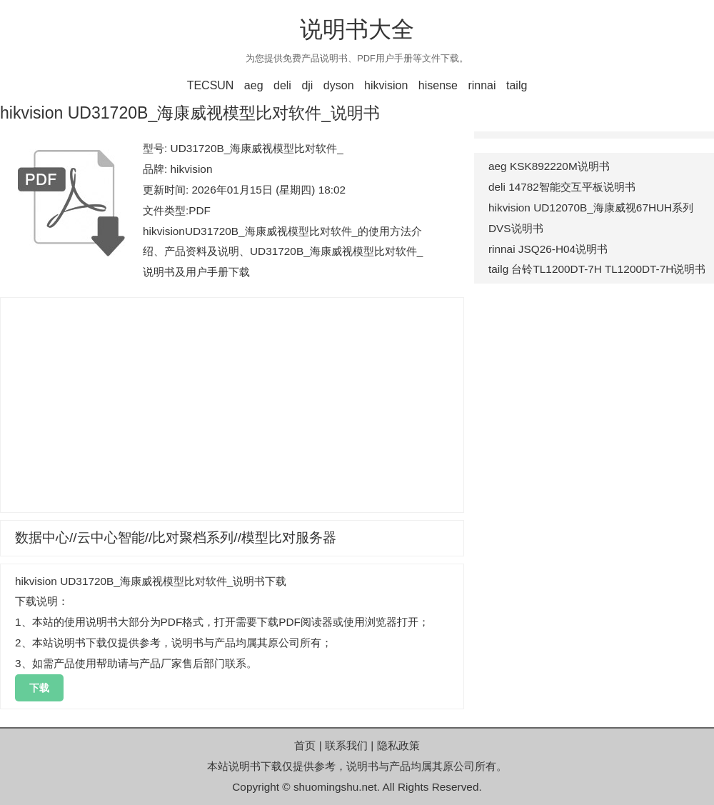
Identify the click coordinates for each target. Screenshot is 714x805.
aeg (253, 85)
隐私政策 (398, 745)
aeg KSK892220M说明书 (549, 166)
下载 (39, 688)
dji (307, 85)
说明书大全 (357, 29)
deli (282, 85)
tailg (516, 85)
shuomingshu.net (335, 787)
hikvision (386, 85)
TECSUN (210, 85)
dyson (338, 85)
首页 (305, 745)
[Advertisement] (232, 405)
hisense (438, 85)
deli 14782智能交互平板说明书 (561, 187)
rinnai (482, 85)
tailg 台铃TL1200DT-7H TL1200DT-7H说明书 (596, 269)
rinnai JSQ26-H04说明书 (548, 249)
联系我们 (346, 745)
